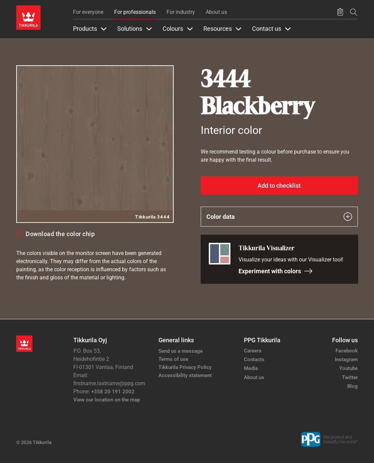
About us (216, 12)
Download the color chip (60, 233)
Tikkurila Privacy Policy (184, 367)
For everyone (88, 12)
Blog (352, 386)
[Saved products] (340, 12)
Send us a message (180, 351)
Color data (279, 216)
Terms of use (173, 359)
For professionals (135, 12)
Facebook (346, 351)
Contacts (254, 359)
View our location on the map (106, 400)
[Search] (354, 12)
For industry (181, 12)
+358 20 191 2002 (112, 392)
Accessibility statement (185, 375)
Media (251, 368)
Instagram (346, 359)
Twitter (350, 377)
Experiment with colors (276, 271)
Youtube (348, 368)
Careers (252, 351)
